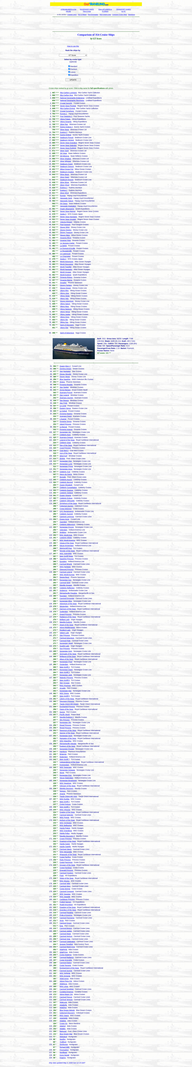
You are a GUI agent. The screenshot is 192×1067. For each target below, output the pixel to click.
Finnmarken (64, 1050)
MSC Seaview (65, 894)
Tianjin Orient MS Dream (69, 704)
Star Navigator (65, 371)
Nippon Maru (65, 235)
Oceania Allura (65, 238)
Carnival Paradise (66, 913)
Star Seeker (64, 387)
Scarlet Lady (64, 646)
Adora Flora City (66, 981)
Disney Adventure (67, 301)
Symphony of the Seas (68, 503)
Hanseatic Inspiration (68, 206)
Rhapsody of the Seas (68, 855)
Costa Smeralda (66, 960)
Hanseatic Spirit (66, 198)
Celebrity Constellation (68, 488)
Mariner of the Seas (67, 733)
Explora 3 (63, 132)
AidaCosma (64, 979)
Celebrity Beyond (66, 482)
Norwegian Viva (66, 461)
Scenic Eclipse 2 (66, 127)
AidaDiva (63, 1008)
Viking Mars (64, 306)
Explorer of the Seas (67, 746)
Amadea (63, 283)
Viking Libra (64, 293)
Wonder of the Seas (67, 551)
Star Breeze (64, 400)
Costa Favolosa (66, 868)
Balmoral (63, 1031)
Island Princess (65, 424)
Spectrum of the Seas (68, 730)
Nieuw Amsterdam (67, 546)
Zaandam (63, 522)
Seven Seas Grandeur (68, 143)
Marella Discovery (66, 788)
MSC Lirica (64, 986)
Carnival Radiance (67, 957)
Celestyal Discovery (67, 1013)
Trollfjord (63, 1042)
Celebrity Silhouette (67, 501)
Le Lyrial (63, 406)
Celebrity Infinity (66, 538)
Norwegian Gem (66, 651)
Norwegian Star (66, 691)
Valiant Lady (64, 633)
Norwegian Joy (65, 432)
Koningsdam (64, 765)
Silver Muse (64, 182)
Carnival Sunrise (66, 971)
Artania (62, 794)
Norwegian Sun (66, 580)
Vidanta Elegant (66, 222)
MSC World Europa (67, 575)
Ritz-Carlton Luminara (68, 93)
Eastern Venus (65, 408)
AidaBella (63, 1005)
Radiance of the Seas (68, 617)
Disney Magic (65, 377)
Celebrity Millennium (67, 524)
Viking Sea (64, 322)
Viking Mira (64, 291)
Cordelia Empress (66, 992)
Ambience (63, 590)
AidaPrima (64, 952)
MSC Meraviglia (66, 852)
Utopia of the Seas (67, 543)
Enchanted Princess (67, 707)
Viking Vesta (65, 296)
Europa (63, 196)
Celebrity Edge (65, 443)
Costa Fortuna (65, 804)
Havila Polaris (65, 828)
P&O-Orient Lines (105, 15)
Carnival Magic (65, 934)
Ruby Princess (65, 860)
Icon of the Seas (66, 453)
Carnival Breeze (66, 928)
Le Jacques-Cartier (67, 243)
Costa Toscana (65, 965)
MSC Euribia (64, 799)
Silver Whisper (65, 161)
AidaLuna (63, 1002)
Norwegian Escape (67, 749)
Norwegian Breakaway (68, 781)
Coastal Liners (72, 15)
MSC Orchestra (66, 823)
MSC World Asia (66, 535)
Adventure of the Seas (68, 604)
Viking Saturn (65, 304)
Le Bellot (63, 246)
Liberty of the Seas (67, 699)
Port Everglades (93, 15)
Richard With (65, 1047)
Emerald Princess (66, 870)
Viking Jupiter (65, 314)
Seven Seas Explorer (68, 148)
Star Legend (64, 395)
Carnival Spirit (65, 583)
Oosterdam (64, 664)
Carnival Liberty (66, 849)
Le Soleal (63, 411)
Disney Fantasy (66, 285)
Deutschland (64, 577)
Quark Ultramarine (67, 209)
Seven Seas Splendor (68, 145)
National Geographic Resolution (72, 100)
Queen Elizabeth (66, 485)
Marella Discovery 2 (67, 836)
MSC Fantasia (65, 567)
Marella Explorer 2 (67, 717)
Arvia (62, 921)
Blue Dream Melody (67, 1010)
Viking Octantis (66, 122)
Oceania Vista (65, 240)
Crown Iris (63, 1023)
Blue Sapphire (65, 379)
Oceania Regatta (66, 385)
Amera (62, 382)
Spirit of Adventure (67, 333)
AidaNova (63, 984)
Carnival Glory (65, 886)
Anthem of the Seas (67, 820)
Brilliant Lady (65, 620)
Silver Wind (64, 193)
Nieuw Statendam (66, 778)
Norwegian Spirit (66, 736)
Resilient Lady (65, 630)
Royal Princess (65, 728)
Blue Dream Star (66, 1034)
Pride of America (66, 915)
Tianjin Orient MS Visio (68, 796)
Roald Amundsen (66, 905)
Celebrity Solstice (66, 493)
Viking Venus (65, 312)
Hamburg (63, 752)
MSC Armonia (65, 976)
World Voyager (65, 272)
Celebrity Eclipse (66, 498)
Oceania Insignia (66, 429)
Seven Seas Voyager (68, 219)
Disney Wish (65, 227)
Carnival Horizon (66, 936)
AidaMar (63, 1021)
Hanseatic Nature (66, 201)
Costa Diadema (66, 955)
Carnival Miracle (66, 564)
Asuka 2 (63, 259)
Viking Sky (64, 320)
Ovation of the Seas (67, 812)
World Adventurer (66, 262)
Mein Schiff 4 (65, 667)
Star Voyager (65, 683)
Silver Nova (64, 130)
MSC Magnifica (65, 741)
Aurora (62, 712)
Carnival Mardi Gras (67, 947)
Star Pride (63, 403)
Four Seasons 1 (66, 116)
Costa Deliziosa (66, 509)
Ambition (63, 532)
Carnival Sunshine (67, 989)
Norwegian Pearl (66, 662)
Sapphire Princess (67, 559)
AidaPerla (63, 949)
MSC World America (67, 540)
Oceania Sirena (66, 421)
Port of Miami (82, 15)
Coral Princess (65, 448)
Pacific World (65, 715)
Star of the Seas (66, 445)
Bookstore (131, 15)
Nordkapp (63, 1052)
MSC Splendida (66, 554)
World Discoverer (66, 264)
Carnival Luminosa (67, 517)
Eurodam (63, 561)
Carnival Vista (65, 939)
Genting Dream (65, 369)
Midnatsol (63, 1037)
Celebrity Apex (65, 435)
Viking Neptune (66, 309)
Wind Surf (63, 456)
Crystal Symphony (67, 111)
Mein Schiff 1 (65, 807)
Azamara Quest (66, 416)
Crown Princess (66, 839)
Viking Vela (64, 299)
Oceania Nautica (66, 414)
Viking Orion (64, 317)
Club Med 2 (64, 451)
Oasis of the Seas (66, 709)
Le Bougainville (66, 251)
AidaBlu (63, 1029)
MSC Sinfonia (65, 973)
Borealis (63, 477)
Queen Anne (64, 519)
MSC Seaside (65, 897)
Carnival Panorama (67, 918)
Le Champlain (65, 256)
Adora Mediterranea (67, 627)
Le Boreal (63, 427)
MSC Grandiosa (66, 831)
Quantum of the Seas (68, 841)
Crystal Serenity (66, 103)
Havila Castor (65, 844)
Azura (62, 773)
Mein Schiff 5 (65, 696)
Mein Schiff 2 (65, 802)
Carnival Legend (66, 572)
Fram (62, 876)
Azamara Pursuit (66, 393)
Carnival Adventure (67, 638)
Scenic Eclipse (65, 135)
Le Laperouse (65, 254)
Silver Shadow (65, 159)
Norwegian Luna (66, 464)
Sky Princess (65, 720)
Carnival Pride (65, 641)
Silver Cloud (64, 185)
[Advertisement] (96, 24)
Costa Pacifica (65, 857)
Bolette (62, 459)
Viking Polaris (65, 119)
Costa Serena (65, 889)
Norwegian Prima (66, 466)
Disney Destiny (66, 230)
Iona (61, 926)
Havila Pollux (65, 833)
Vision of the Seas (67, 878)
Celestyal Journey (66, 506)
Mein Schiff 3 (65, 672)
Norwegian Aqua (66, 469)
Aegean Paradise (66, 944)
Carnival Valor (65, 883)
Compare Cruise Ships (119, 15)
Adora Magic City (66, 994)
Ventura (63, 791)
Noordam (63, 596)
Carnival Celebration (67, 942)
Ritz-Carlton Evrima (67, 108)
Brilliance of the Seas (68, 656)
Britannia (63, 754)
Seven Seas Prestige (68, 106)
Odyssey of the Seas (68, 786)
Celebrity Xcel (65, 472)
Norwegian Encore (67, 527)
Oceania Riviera (66, 277)
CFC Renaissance (67, 511)
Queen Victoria (65, 495)
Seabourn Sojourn (67, 166)
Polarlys (63, 1058)
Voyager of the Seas (67, 865)
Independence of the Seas (70, 762)
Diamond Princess (67, 569)
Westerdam (64, 606)
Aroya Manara (65, 390)
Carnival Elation (66, 963)
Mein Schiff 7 (65, 759)
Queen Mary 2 (65, 366)
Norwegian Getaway (67, 770)
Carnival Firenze (66, 997)
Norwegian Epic (66, 775)
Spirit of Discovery (67, 325)
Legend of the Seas (67, 440)
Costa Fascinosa (66, 862)
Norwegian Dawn (66, 670)
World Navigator (66, 269)
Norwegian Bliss (66, 601)
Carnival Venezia (66, 1000)
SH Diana (63, 204)
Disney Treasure (66, 232)
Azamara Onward (66, 437)
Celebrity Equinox (66, 490)
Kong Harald (64, 1055)
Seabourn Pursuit (66, 138)
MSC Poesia (64, 817)
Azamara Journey (66, 398)
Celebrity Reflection (67, 588)
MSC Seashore (65, 783)
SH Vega (63, 153)
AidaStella (63, 1018)
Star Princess (65, 635)
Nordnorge (64, 1044)
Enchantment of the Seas (69, 968)
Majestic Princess (66, 678)
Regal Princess (65, 725)
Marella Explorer (66, 622)
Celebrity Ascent (66, 480)
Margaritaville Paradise (68, 593)
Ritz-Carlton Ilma (66, 95)
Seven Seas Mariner (68, 211)
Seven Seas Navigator (68, 217)
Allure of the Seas (66, 659)
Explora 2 (63, 188)
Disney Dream (65, 288)
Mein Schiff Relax (66, 556)
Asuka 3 (63, 214)
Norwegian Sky (65, 722)
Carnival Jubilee (66, 931)
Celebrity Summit (66, 514)
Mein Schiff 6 (65, 680)
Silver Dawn (64, 177)
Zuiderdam (64, 612)
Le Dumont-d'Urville (67, 248)
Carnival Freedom (66, 873)
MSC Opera (64, 1016)
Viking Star (64, 328)
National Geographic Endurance (72, 98)
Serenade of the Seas (68, 654)
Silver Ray (64, 124)
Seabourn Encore (66, 180)
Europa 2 (63, 114)
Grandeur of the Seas (68, 910)
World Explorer (65, 275)
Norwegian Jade (66, 675)
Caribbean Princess (67, 899)
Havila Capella (65, 847)
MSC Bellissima (66, 825)
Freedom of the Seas (68, 907)
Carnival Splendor (66, 815)
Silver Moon (64, 174)
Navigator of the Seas (68, 738)
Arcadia (63, 688)
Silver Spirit (64, 151)
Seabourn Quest (66, 164)
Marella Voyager (66, 585)
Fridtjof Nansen (65, 902)
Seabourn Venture (67, 140)
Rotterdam (64, 757)
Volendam (63, 530)
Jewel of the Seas (66, 625)
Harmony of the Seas (68, 609)
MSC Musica (64, 881)
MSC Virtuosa (65, 810)
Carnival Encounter (67, 598)
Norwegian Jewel (66, 643)
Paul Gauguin (65, 225)
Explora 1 (63, 190)
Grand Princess (66, 614)
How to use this (73, 46)
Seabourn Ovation (67, 172)
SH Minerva (64, 156)
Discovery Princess (67, 701)
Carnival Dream (66, 923)
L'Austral (63, 419)
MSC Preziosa (65, 686)
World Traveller (66, 267)
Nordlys (63, 1039)
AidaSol (63, 1026)
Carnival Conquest (67, 891)
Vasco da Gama (66, 474)
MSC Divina (64, 693)
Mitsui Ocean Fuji (66, 169)
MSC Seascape (66, 767)
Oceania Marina (66, 280)
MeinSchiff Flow (66, 548)
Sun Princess (65, 649)
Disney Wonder (65, 374)
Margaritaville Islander (68, 744)
